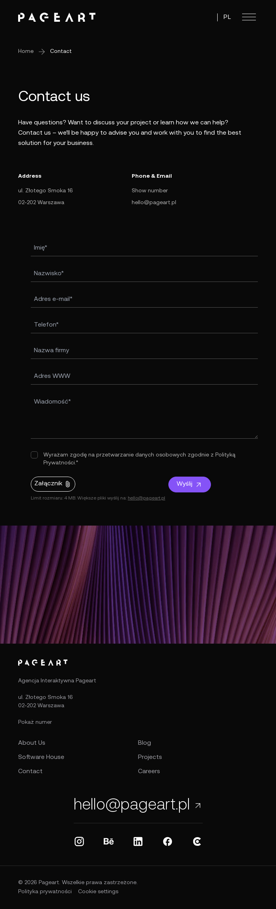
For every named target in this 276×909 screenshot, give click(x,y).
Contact (61, 51)
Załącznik (53, 484)
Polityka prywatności (45, 892)
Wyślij (190, 485)
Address (29, 176)
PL (227, 17)
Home (26, 51)
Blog (144, 743)
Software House (41, 757)
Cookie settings (98, 892)
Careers (149, 771)
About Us (31, 743)
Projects (150, 757)
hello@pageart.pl (154, 203)
